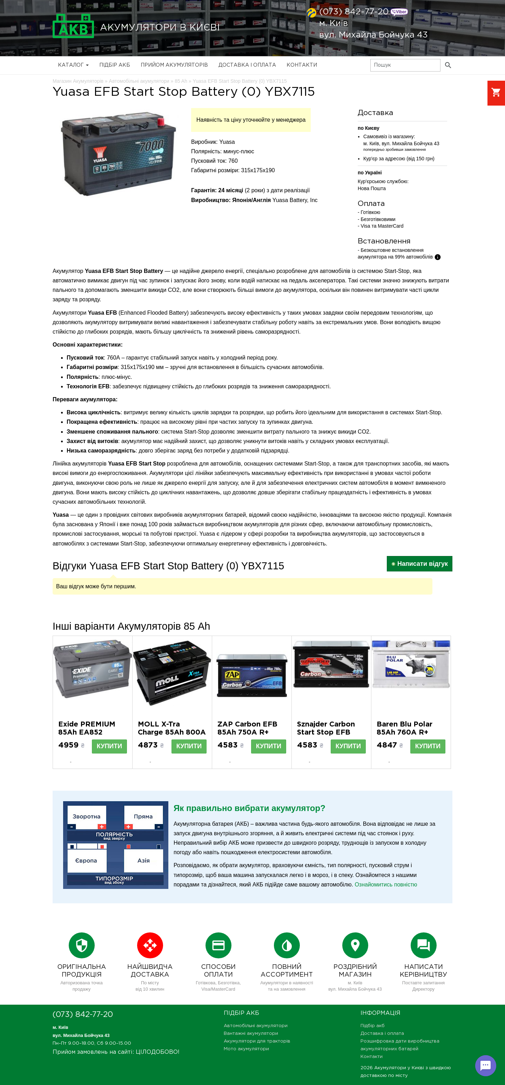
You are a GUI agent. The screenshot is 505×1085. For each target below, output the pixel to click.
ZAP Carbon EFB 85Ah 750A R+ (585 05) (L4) (247, 732)
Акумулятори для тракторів (257, 1041)
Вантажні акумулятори (251, 1034)
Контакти (302, 65)
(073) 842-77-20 (354, 12)
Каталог (73, 65)
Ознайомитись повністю (386, 885)
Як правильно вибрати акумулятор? (249, 808)
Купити (109, 746)
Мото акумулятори (246, 1049)
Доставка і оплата (247, 65)
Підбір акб (114, 65)
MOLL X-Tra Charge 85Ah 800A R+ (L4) (172, 732)
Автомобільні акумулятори (256, 1026)
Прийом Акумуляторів (174, 65)
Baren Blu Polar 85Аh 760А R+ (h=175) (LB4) (404, 732)
